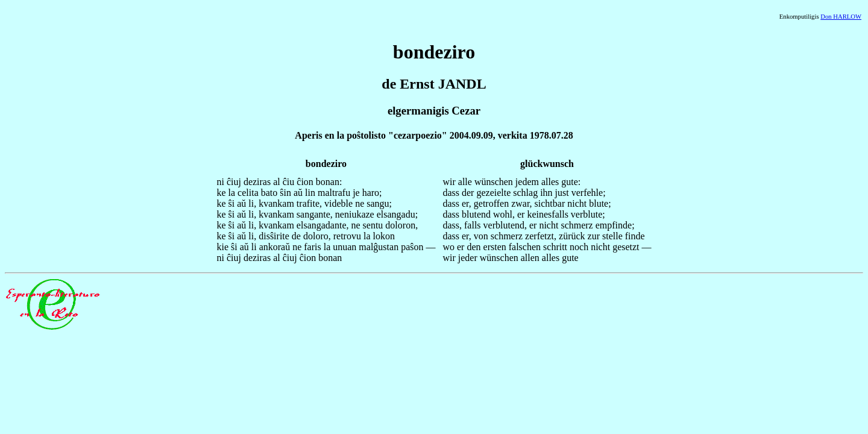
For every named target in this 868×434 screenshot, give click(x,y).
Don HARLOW (840, 16)
